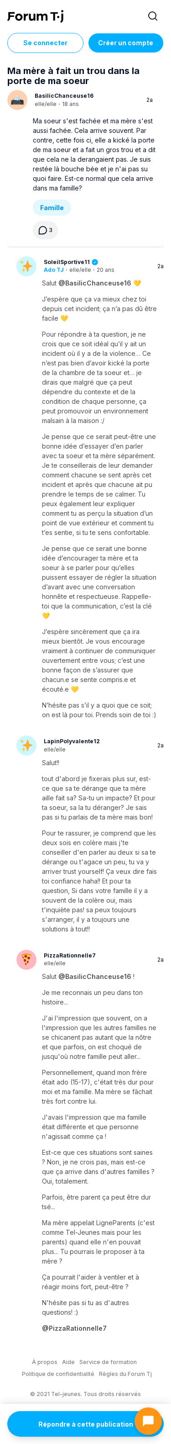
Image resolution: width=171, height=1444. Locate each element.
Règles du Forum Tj (125, 1373)
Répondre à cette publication (85, 1424)
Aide (68, 1362)
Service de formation (108, 1362)
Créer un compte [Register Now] (125, 43)
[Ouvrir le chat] (148, 1421)
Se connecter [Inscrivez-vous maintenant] (45, 43)
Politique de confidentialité (58, 1373)
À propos (44, 1362)
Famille (52, 208)
